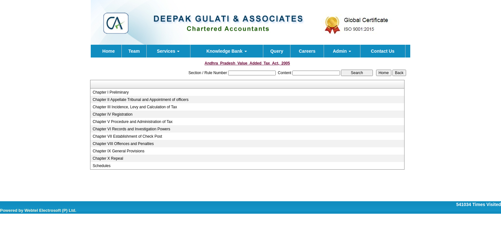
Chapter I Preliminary (111, 92)
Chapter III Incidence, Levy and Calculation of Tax (135, 107)
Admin (342, 51)
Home (108, 51)
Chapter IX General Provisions (118, 151)
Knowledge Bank (226, 51)
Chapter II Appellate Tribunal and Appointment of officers (141, 99)
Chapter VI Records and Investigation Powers (131, 129)
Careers (307, 51)
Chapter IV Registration (113, 114)
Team (134, 51)
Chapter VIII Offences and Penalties (123, 144)
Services (168, 51)
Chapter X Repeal (108, 158)
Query (276, 51)
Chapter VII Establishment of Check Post (127, 136)
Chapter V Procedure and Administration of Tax (133, 121)
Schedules (102, 166)
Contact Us (383, 51)
